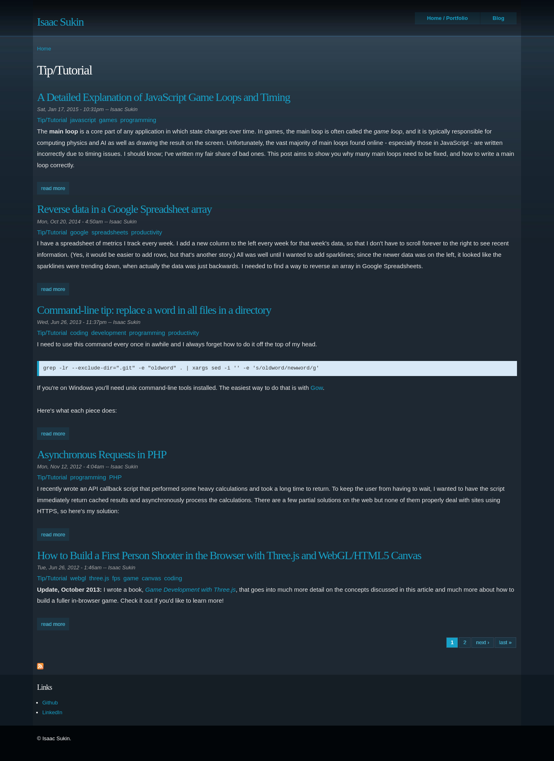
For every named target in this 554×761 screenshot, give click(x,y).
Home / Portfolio (447, 18)
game (131, 578)
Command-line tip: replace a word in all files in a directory (154, 310)
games (108, 119)
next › (482, 642)
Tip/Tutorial (52, 119)
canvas (151, 578)
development (108, 332)
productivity (146, 232)
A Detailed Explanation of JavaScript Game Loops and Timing (163, 97)
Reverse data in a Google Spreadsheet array (124, 209)
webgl (78, 578)
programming (138, 119)
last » (505, 642)
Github (50, 703)
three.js (99, 578)
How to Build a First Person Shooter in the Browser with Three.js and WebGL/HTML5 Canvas (229, 555)
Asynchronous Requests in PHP (101, 454)
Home (44, 49)
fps (116, 578)
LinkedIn (52, 712)
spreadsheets (110, 232)
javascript (83, 119)
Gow (316, 387)
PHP (115, 477)
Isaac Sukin (60, 21)
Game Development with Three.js (190, 589)
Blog (498, 18)
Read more (55, 187)
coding (79, 332)
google (79, 232)
